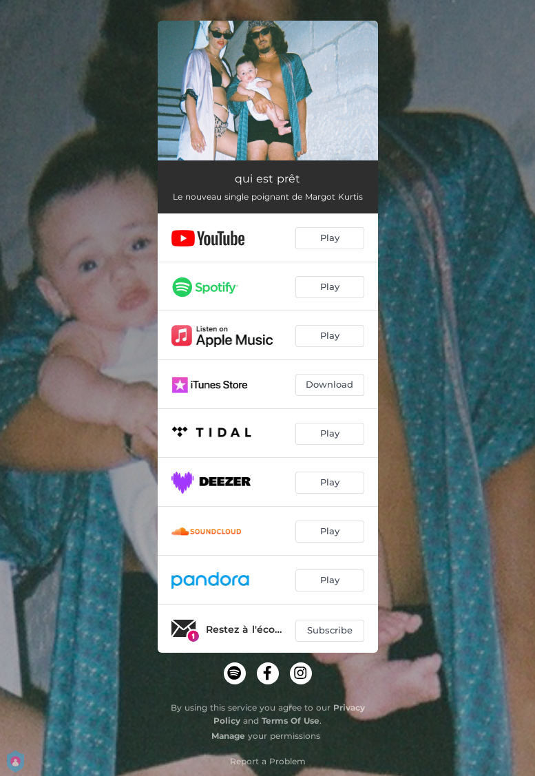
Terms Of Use (290, 720)
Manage (228, 736)
